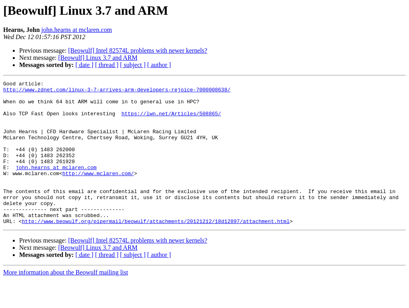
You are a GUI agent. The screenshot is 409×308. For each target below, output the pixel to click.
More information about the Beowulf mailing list (65, 301)
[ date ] (84, 64)
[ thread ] (107, 64)
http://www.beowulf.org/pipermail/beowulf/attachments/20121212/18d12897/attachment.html (156, 249)
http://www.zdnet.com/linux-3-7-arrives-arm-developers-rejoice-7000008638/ (116, 91)
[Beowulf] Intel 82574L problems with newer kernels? (137, 50)
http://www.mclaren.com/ (98, 192)
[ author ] (159, 64)
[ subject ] (133, 64)
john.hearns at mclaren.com (76, 29)
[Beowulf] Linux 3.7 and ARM (98, 57)
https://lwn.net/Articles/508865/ (171, 120)
